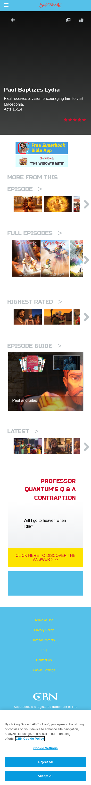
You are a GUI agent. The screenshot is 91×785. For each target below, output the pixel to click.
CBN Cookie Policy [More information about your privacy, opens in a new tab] (30, 738)
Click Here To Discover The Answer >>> (45, 577)
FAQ (44, 670)
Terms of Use (44, 640)
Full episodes (34, 237)
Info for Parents (44, 660)
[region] (45, 747)
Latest (22, 447)
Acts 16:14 (13, 109)
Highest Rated (34, 314)
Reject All (45, 762)
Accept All (45, 776)
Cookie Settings (44, 690)
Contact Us (44, 680)
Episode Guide (34, 362)
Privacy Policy (44, 650)
